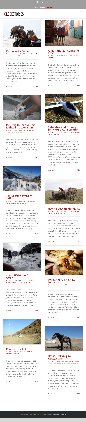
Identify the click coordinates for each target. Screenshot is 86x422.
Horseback (34, 54)
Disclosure (63, 415)
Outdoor (15, 203)
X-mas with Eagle (17, 51)
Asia (29, 54)
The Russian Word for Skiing (20, 197)
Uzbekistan (20, 132)
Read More (9, 86)
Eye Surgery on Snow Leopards (61, 281)
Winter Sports (22, 203)
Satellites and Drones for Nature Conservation (63, 128)
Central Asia (76, 132)
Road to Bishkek (16, 349)
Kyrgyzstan (15, 56)
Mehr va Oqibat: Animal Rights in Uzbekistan (21, 126)
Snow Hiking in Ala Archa (18, 276)
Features (50, 134)
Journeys (8, 56)
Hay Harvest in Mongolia (64, 208)
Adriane (10, 54)
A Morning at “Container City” (64, 52)
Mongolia (56, 134)
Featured (50, 363)
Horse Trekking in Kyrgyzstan (59, 357)
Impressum (56, 415)
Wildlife (20, 56)
